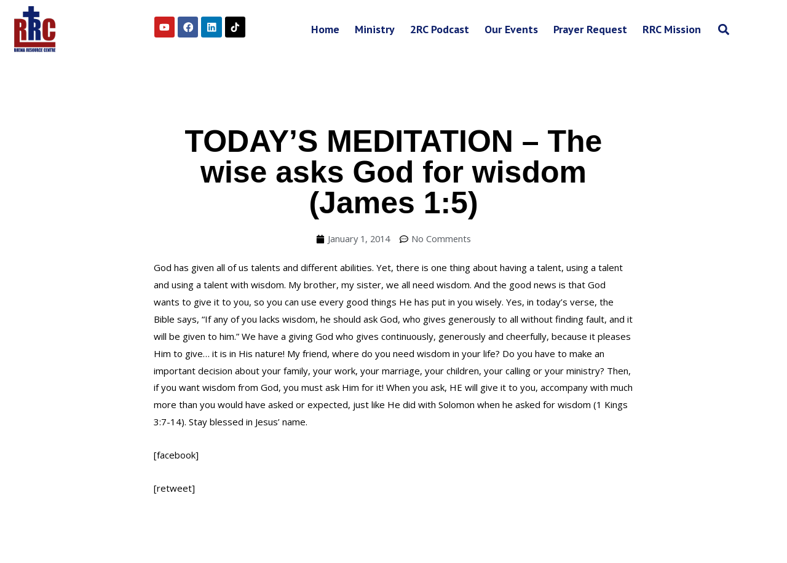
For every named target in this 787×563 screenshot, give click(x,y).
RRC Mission (672, 29)
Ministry (375, 29)
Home (325, 29)
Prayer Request (590, 29)
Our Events (511, 29)
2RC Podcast (439, 29)
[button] (723, 29)
